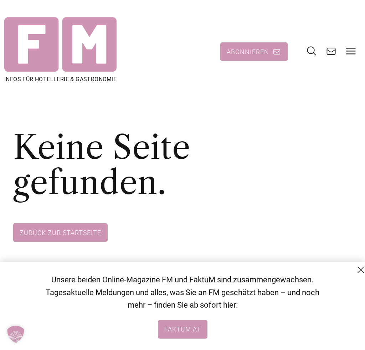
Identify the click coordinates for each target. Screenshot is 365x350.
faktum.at (182, 329)
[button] (15, 334)
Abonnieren (248, 51)
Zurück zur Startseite (60, 232)
